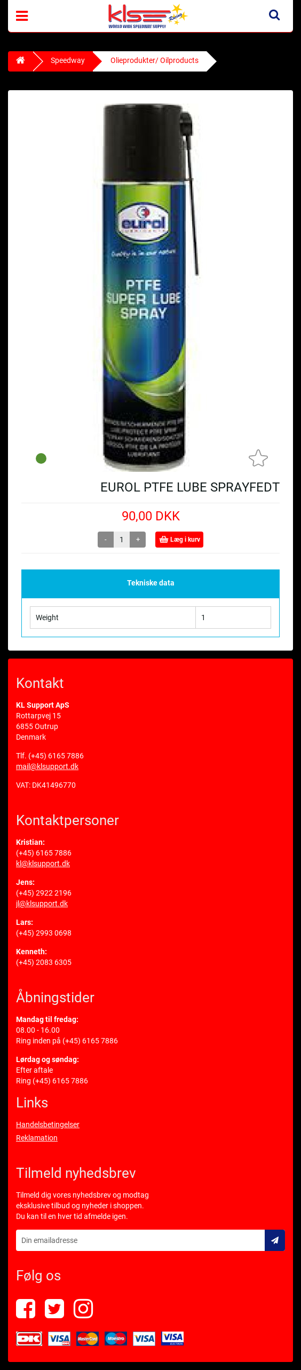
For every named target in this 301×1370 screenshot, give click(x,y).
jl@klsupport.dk (42, 903)
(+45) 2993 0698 (44, 933)
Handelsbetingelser (48, 1124)
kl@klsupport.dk (43, 863)
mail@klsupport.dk (47, 766)
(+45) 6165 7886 (56, 755)
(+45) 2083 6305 (44, 962)
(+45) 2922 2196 (44, 893)
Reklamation (37, 1138)
